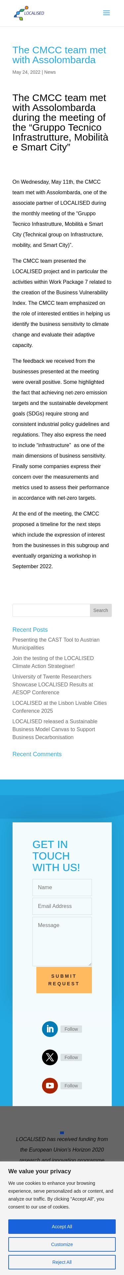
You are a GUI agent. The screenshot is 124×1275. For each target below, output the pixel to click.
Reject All (61, 1262)
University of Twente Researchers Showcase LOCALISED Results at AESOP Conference (53, 684)
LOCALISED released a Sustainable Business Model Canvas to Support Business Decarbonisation (55, 729)
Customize (62, 1244)
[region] (62, 1218)
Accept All (62, 1226)
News (50, 72)
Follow (71, 1029)
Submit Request (64, 980)
